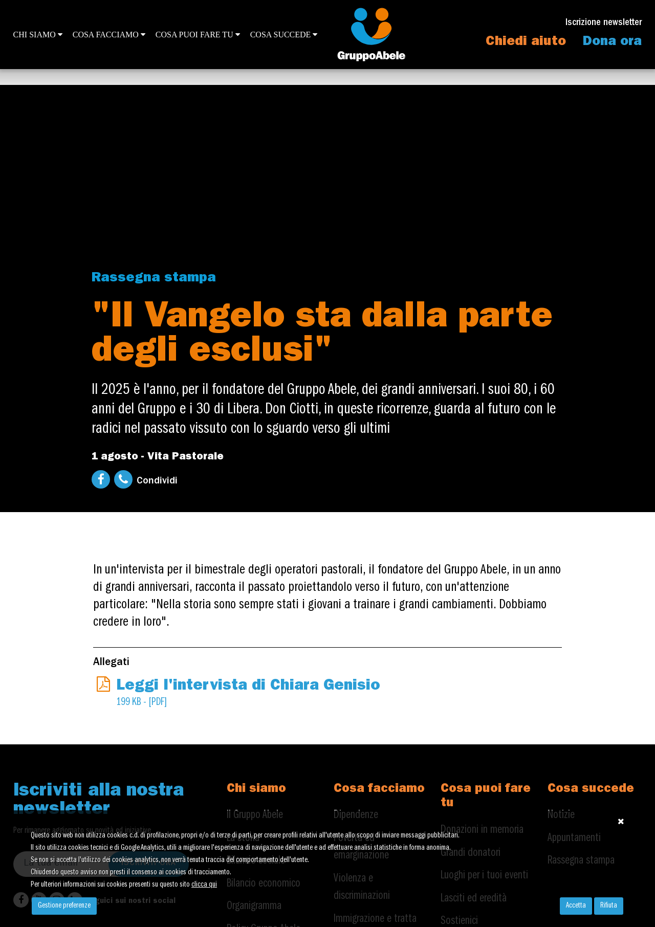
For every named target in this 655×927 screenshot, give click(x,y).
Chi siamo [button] (37, 34)
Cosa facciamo (109, 34)
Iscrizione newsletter (603, 23)
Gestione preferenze (64, 906)
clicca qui (204, 885)
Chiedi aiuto (526, 42)
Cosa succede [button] (284, 34)
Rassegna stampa (154, 278)
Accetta (576, 906)
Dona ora (612, 42)
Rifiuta (608, 906)
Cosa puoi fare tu (198, 34)
